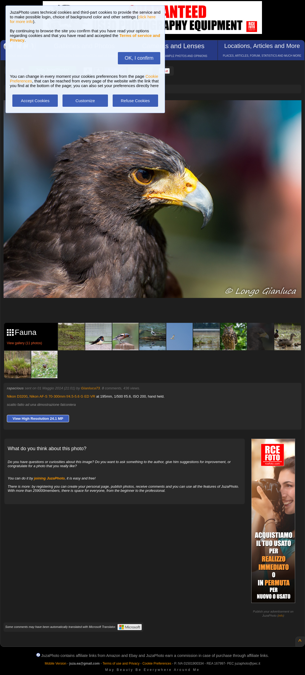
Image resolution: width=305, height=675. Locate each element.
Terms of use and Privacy (120, 663)
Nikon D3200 (17, 396)
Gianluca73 (90, 388)
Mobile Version (55, 663)
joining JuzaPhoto (49, 478)
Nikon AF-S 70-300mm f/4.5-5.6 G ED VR (62, 396)
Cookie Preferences (156, 663)
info (280, 615)
